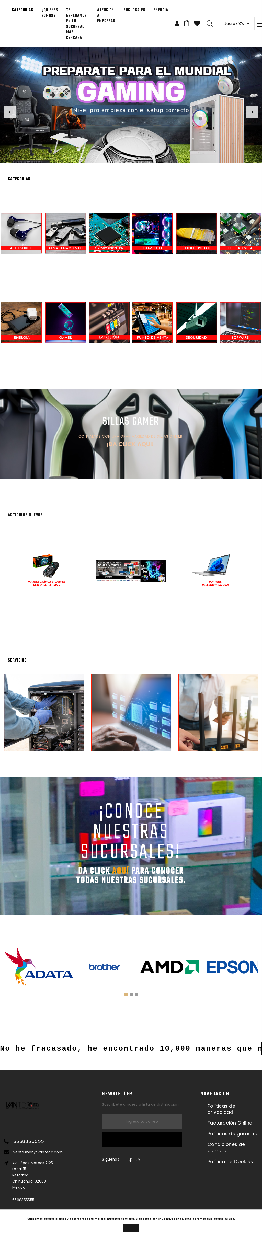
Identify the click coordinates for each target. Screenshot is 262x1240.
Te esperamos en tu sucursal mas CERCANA (76, 24)
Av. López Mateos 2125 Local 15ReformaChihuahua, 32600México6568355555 (32, 1181)
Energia (161, 10)
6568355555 (28, 1141)
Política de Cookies (230, 1161)
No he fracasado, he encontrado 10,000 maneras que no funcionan (131, 1049)
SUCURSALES (134, 10)
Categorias (22, 10)
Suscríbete (142, 1139)
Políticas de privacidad (221, 1109)
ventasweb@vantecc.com (38, 1152)
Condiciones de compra (226, 1147)
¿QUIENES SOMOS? (49, 13)
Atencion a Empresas (106, 16)
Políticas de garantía (232, 1134)
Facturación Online (230, 1123)
